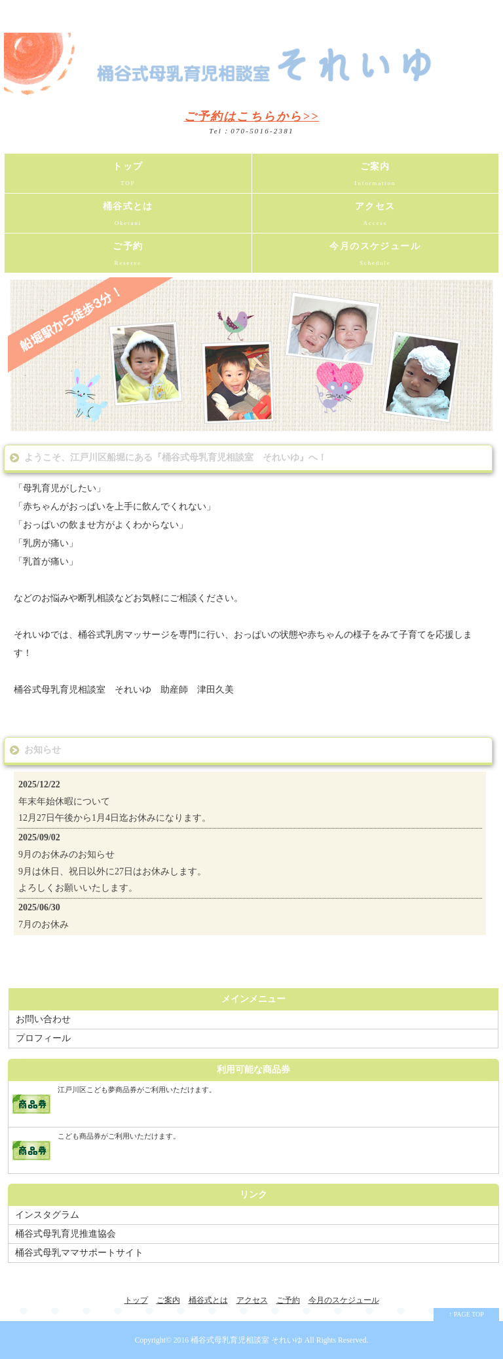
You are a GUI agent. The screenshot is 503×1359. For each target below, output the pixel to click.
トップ (128, 177)
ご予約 (128, 257)
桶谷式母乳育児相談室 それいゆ (247, 1340)
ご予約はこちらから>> (252, 116)
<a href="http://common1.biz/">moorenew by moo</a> (250, 853)
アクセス (375, 217)
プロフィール (43, 1038)
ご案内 (375, 177)
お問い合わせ (43, 1019)
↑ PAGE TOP (466, 1314)
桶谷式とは (128, 217)
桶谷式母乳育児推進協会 (65, 1234)
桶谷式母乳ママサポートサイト (79, 1253)
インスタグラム (47, 1215)
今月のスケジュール (375, 257)
